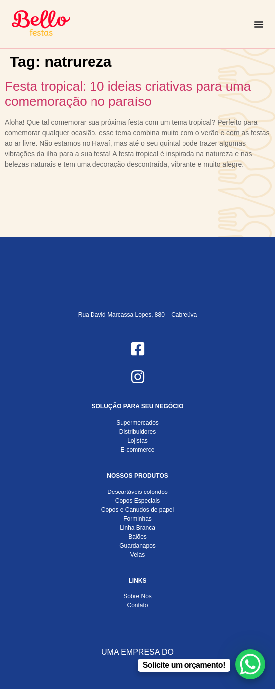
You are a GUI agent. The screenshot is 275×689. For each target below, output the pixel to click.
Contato (137, 605)
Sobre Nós (137, 596)
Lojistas (137, 440)
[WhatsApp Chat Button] (250, 664)
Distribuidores (137, 431)
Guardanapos (137, 545)
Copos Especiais (137, 500)
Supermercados (137, 422)
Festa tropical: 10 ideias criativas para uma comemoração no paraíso (128, 94)
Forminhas (137, 518)
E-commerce (137, 449)
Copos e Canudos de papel (137, 509)
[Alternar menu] (259, 24)
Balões (137, 536)
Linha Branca (137, 527)
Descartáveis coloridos (137, 492)
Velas (137, 554)
